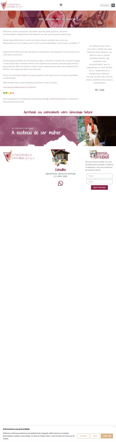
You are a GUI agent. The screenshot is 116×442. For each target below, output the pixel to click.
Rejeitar (95, 436)
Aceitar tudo (107, 436)
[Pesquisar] (113, 5)
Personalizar (83, 436)
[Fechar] (114, 426)
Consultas (60, 169)
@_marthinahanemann (57, 99)
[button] (61, 5)
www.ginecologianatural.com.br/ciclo (19, 87)
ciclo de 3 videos (20, 75)
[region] (58, 434)
